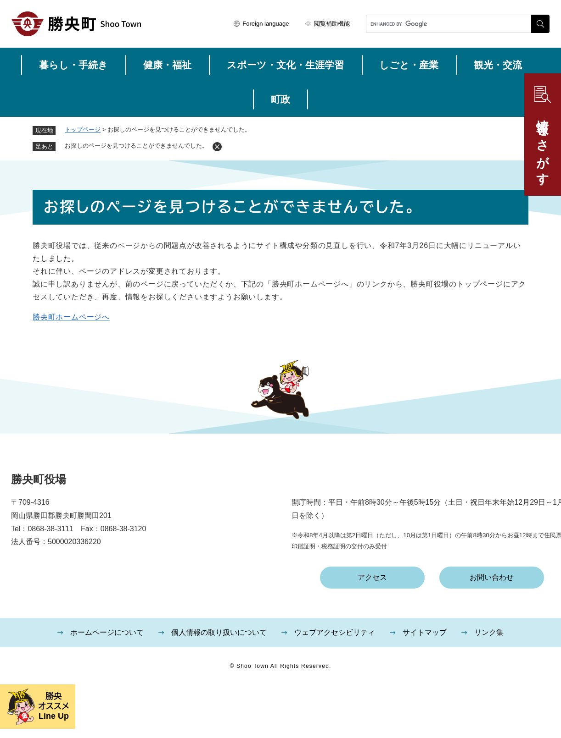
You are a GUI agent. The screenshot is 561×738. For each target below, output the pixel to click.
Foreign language (265, 23)
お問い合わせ (492, 577)
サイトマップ (425, 632)
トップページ (83, 129)
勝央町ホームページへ (71, 317)
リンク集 (489, 632)
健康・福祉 (167, 65)
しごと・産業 (408, 65)
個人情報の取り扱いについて (219, 632)
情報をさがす (543, 145)
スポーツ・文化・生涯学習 (285, 65)
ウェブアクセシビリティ (334, 632)
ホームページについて (107, 632)
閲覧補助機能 (332, 23)
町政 (280, 99)
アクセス (372, 577)
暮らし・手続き (73, 65)
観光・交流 (498, 65)
